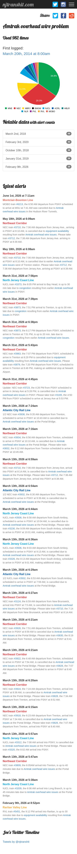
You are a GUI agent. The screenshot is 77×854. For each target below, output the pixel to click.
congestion (25, 288)
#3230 (11, 528)
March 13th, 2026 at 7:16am (20, 429)
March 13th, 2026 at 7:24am (20, 405)
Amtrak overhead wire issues (41, 234)
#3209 (18, 788)
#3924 (17, 689)
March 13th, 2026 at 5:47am (20, 756)
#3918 (17, 715)
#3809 (17, 765)
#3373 (18, 284)
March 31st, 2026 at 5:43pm (20, 345)
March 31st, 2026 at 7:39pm (20, 298)
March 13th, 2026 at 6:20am (20, 680)
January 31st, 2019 (38, 158)
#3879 (16, 364)
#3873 (17, 307)
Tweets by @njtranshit (16, 841)
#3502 (22, 578)
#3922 (17, 658)
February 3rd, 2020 (38, 142)
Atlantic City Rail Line (16, 410)
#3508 (18, 517)
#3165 (58, 395)
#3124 (17, 601)
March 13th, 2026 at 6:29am (20, 569)
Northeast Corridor (15, 223)
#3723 (26, 387)
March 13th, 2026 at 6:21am (20, 619)
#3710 (17, 227)
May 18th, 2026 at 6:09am (19, 218)
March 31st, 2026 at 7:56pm (20, 275)
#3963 (17, 353)
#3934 (17, 437)
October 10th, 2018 (38, 150)
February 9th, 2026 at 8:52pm (21, 803)
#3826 (59, 665)
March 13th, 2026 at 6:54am (20, 486)
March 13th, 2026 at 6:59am (20, 459)
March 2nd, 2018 (38, 133)
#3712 (11, 238)
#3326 (11, 559)
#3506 (18, 548)
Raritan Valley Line (15, 807)
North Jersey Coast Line (18, 280)
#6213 (19, 204)
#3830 (59, 635)
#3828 (54, 696)
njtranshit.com (18, 4)
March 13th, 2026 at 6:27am (20, 592)
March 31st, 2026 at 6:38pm (20, 322)
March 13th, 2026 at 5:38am (20, 779)
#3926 (17, 628)
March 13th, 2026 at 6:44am (20, 509)
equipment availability (57, 231)
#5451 (16, 811)
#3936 (21, 414)
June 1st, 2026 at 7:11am (18, 195)
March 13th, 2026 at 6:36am (20, 539)
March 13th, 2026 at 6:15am (20, 707)
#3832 (6, 448)
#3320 (11, 749)
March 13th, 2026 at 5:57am (20, 733)
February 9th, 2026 (38, 166)
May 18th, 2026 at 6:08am (19, 249)
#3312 (18, 742)
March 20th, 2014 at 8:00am (26, 54)
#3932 (21, 494)
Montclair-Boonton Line (18, 200)
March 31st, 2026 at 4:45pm (20, 379)
